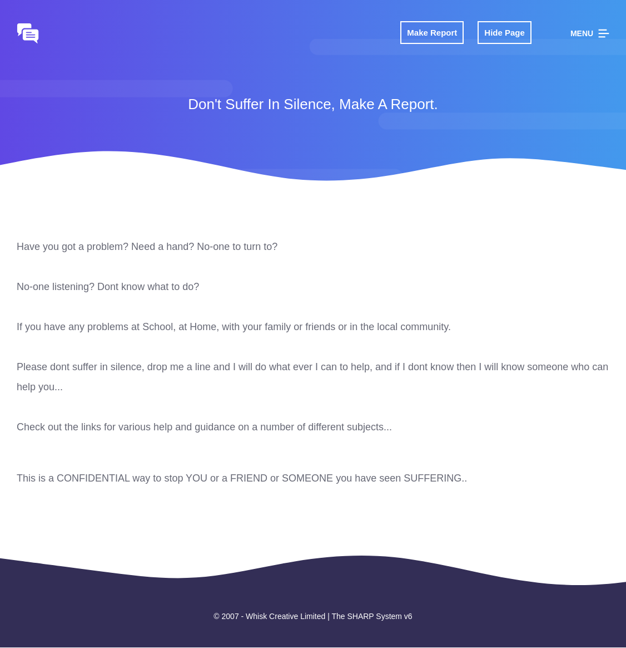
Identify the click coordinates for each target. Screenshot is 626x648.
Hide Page (504, 32)
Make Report (432, 32)
